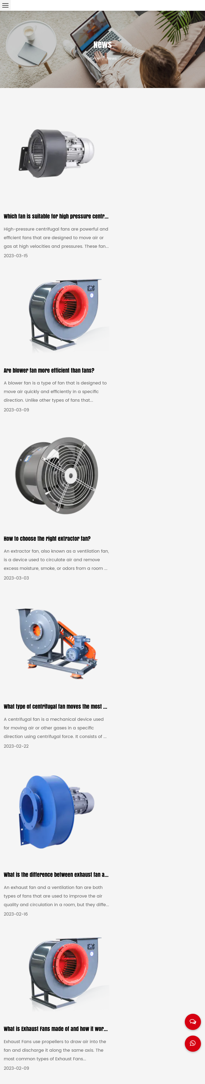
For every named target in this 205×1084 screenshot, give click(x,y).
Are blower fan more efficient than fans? (152, 192)
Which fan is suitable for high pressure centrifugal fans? (67, 204)
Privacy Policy (176, 1074)
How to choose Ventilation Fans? (39, 670)
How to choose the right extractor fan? (47, 362)
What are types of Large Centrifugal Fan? (152, 676)
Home (94, 58)
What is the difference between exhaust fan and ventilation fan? (75, 518)
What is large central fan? (33, 832)
